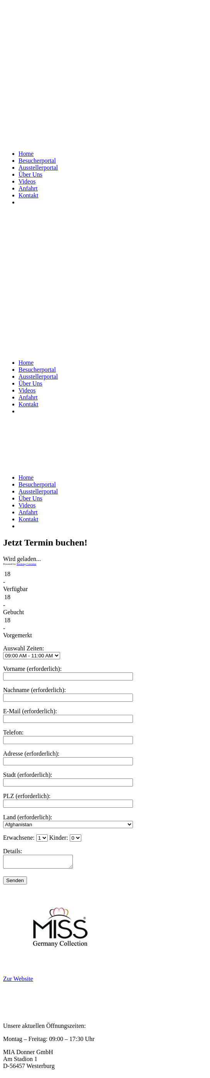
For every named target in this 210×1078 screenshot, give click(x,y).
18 (7, 574)
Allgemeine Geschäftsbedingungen (46, 1001)
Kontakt (13, 1015)
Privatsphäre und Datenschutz (40, 994)
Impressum (16, 1008)
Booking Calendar (26, 564)
